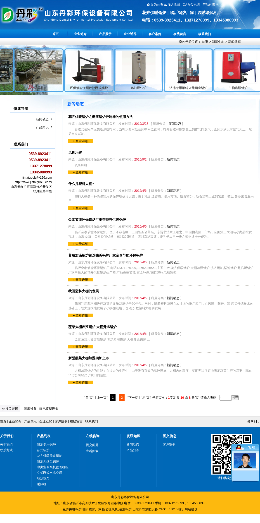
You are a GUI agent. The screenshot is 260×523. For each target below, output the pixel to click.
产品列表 (43, 436)
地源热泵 (43, 478)
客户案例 (155, 34)
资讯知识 (133, 436)
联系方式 (6, 450)
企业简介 (80, 34)
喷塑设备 (30, 408)
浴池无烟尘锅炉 (48, 461)
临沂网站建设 (187, 509)
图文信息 (169, 436)
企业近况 (130, 34)
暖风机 (41, 484)
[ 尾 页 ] (145, 397)
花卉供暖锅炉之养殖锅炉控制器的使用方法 (100, 117)
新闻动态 (234, 41)
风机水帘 (75, 152)
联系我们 (204, 34)
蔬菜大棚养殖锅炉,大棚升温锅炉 (92, 327)
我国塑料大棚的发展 (83, 291)
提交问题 (92, 445)
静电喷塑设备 (48, 408)
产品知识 (42, 127)
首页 (55, 34)
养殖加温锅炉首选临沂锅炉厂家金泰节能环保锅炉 (105, 255)
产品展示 (105, 34)
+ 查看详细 (80, 141)
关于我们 (7, 436)
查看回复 (92, 451)
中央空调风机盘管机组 (53, 467)
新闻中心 (218, 41)
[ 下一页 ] (133, 397)
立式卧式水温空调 (49, 473)
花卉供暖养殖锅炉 (49, 456)
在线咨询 (92, 436)
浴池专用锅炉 (46, 444)
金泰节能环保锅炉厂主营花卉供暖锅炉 (97, 219)
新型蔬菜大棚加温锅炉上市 (88, 358)
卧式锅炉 (43, 450)
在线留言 (179, 34)
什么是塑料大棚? (81, 184)
